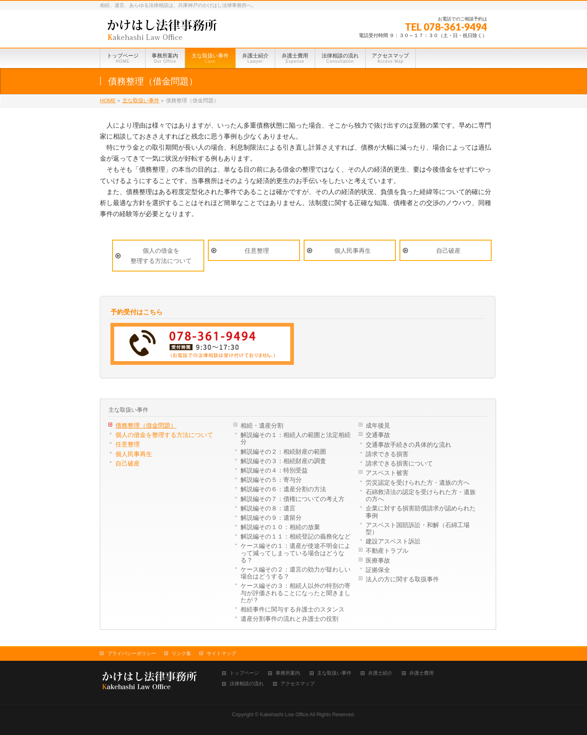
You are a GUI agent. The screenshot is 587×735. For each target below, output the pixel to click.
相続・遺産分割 (262, 425)
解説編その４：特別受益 (274, 470)
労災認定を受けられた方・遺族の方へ (418, 482)
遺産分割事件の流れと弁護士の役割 (289, 618)
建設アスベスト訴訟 (393, 541)
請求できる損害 (387, 453)
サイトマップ (221, 653)
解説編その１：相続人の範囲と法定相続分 (296, 438)
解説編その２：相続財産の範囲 (283, 451)
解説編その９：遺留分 (271, 517)
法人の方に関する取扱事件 (402, 579)
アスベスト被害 (387, 472)
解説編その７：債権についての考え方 (292, 498)
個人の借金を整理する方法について (161, 256)
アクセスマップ (297, 683)
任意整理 (257, 250)
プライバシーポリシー (131, 653)
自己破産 (448, 250)
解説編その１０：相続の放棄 (280, 526)
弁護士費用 (421, 673)
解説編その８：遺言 (268, 508)
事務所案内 (288, 673)
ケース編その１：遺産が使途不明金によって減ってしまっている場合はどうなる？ (296, 552)
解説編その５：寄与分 (271, 479)
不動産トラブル (387, 550)
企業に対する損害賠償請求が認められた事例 (421, 512)
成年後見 (378, 425)
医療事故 (378, 560)
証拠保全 (378, 569)
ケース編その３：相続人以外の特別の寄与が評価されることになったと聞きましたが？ (296, 592)
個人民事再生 (352, 250)
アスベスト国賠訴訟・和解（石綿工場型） (418, 528)
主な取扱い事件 (128, 409)
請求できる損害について (399, 463)
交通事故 (378, 434)
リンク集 (181, 653)
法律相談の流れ (247, 683)
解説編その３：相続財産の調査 (283, 460)
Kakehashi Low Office (284, 714)
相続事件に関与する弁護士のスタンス (292, 609)
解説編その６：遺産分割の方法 (283, 489)
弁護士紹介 (380, 673)
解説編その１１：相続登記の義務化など (296, 536)
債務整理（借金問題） (146, 425)
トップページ (244, 673)
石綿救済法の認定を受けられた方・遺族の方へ (421, 495)
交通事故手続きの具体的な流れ (408, 444)
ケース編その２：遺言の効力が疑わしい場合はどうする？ (296, 573)
